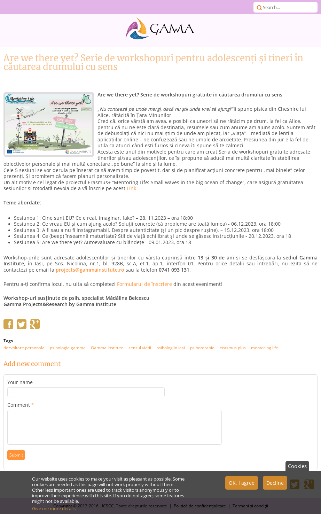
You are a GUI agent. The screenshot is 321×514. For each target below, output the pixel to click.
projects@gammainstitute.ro (90, 270)
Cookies (297, 468)
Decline (275, 485)
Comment (20, 405)
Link (131, 188)
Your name (20, 382)
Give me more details (54, 511)
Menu (7, 7)
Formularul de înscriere (144, 284)
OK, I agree (242, 485)
